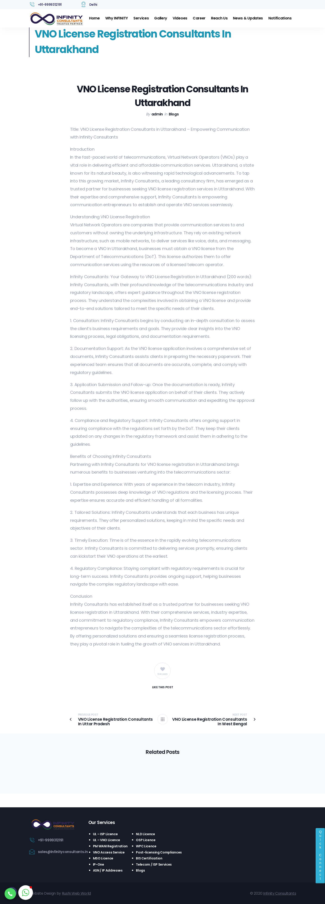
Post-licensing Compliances (159, 852)
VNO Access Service (109, 852)
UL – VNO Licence (106, 840)
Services (141, 18)
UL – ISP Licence (105, 834)
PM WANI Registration (110, 846)
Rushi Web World (76, 893)
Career (199, 18)
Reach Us (219, 18)
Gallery (160, 18)
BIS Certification (149, 858)
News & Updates (248, 18)
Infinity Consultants (279, 893)
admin (157, 114)
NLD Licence (145, 834)
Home (94, 18)
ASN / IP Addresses (108, 870)
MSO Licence (103, 858)
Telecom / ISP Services (154, 864)
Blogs (174, 114)
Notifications (280, 18)
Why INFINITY (116, 18)
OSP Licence (145, 840)
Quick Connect (320, 855)
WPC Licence (146, 846)
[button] (10, 893)
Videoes (180, 18)
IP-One (98, 864)
